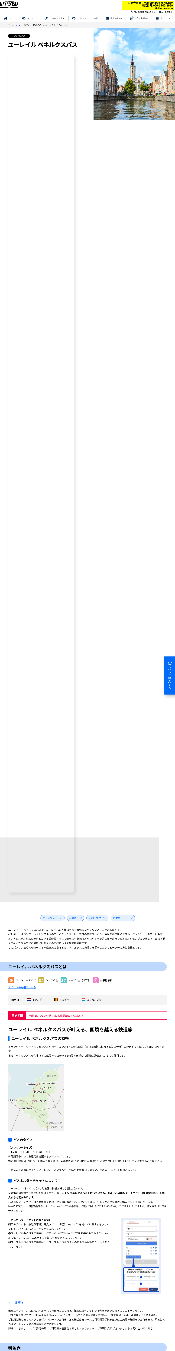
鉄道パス (37, 24)
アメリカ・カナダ (56, 18)
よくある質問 (166, 12)
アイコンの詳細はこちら (22, 987)
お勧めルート (120, 917)
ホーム (11, 18)
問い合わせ (139, 1328)
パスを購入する (170, 675)
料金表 (73, 917)
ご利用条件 (95, 917)
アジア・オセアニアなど (87, 18)
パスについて (50, 917)
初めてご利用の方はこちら (144, 12)
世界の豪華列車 (141, 18)
